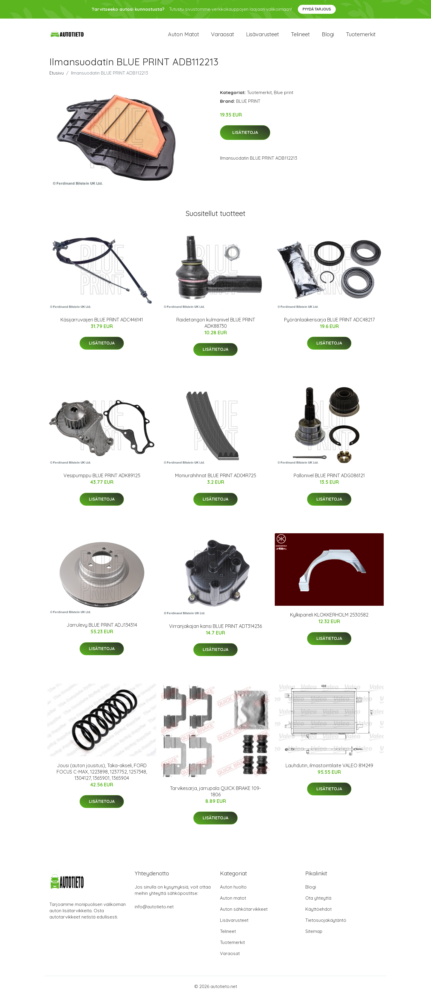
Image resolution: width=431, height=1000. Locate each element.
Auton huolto (233, 890)
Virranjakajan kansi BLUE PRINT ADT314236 (215, 629)
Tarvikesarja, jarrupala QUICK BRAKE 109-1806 (215, 794)
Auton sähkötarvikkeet (244, 912)
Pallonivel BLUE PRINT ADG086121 (329, 479)
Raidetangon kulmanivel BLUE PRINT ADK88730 (215, 326)
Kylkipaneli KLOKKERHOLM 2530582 (329, 618)
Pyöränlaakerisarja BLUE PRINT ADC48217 (329, 323)
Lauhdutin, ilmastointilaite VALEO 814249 (329, 768)
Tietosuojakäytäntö (325, 923)
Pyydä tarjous (317, 9)
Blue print (283, 95)
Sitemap (313, 934)
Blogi (328, 35)
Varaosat (222, 35)
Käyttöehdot (318, 912)
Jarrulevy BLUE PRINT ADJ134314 (101, 628)
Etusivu (56, 76)
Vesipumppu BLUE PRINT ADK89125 (101, 479)
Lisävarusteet (262, 35)
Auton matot (183, 35)
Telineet (300, 35)
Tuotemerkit (361, 35)
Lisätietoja (245, 135)
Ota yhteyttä (318, 901)
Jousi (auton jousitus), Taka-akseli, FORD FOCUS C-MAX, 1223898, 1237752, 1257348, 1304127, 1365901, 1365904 (102, 774)
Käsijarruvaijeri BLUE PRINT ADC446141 (101, 323)
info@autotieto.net (154, 910)
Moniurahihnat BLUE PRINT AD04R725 (215, 479)
